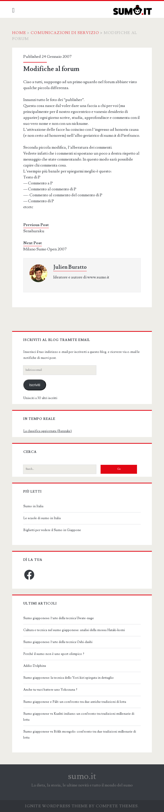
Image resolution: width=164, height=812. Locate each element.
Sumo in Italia (33, 506)
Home (19, 32)
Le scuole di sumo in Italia (42, 518)
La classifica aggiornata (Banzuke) (47, 431)
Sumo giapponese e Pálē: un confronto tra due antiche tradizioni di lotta (74, 702)
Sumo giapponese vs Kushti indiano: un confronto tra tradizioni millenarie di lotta (78, 717)
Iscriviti (34, 385)
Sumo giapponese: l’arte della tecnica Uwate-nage (58, 618)
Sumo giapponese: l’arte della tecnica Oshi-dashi (57, 642)
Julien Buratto (70, 267)
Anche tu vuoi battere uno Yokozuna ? (50, 690)
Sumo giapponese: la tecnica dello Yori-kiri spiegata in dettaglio (68, 678)
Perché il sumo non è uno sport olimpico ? (53, 654)
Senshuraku (33, 231)
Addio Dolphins (34, 666)
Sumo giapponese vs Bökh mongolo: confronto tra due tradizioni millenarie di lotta (79, 735)
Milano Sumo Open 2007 (45, 249)
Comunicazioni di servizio (65, 32)
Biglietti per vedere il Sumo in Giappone (52, 530)
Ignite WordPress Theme (56, 806)
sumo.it (82, 776)
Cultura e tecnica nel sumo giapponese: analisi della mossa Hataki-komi (74, 630)
